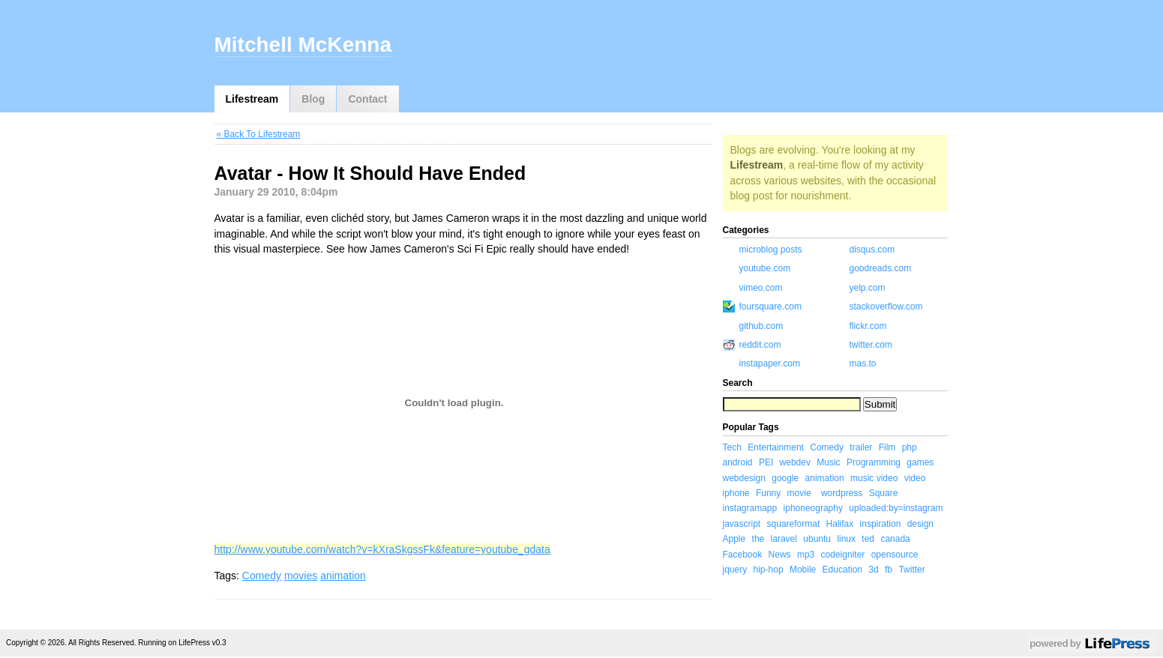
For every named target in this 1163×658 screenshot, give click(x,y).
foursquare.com (770, 306)
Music (828, 462)
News (780, 554)
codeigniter (843, 554)
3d (873, 569)
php (909, 447)
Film (887, 447)
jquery (735, 569)
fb (888, 569)
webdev (795, 462)
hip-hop (769, 569)
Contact (367, 99)
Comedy (261, 576)
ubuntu (817, 539)
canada (895, 539)
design (920, 524)
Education (842, 569)
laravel (784, 539)
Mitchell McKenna (302, 44)
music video (874, 478)
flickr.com (868, 326)
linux (846, 539)
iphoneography (813, 508)
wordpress (841, 493)
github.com (761, 326)
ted (868, 539)
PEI (766, 462)
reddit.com (760, 344)
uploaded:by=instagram (896, 508)
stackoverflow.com (886, 306)
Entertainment (776, 447)
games (920, 462)
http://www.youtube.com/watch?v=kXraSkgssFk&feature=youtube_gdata (382, 549)
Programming (874, 462)
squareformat (793, 524)
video (915, 478)
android (738, 462)
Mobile (803, 569)
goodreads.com (881, 268)
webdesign (744, 478)
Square (883, 493)
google (785, 478)
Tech (732, 447)
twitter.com (871, 344)
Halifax (840, 524)
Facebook (743, 554)
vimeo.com (761, 288)
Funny (768, 493)
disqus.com (872, 249)
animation (343, 576)
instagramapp (750, 508)
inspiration (880, 524)
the (758, 539)
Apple (734, 539)
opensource (895, 554)
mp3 (805, 554)
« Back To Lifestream (259, 134)
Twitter (911, 569)
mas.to (863, 363)
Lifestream (252, 99)
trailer (861, 447)
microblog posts (770, 249)
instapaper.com (769, 363)
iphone (736, 493)
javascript (742, 524)
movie (799, 493)
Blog (313, 99)
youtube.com (765, 268)
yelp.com (868, 288)
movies (300, 576)
